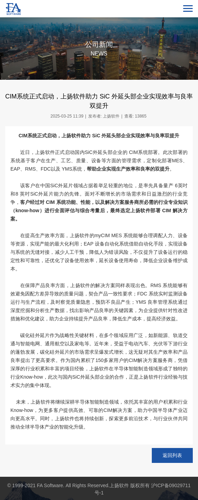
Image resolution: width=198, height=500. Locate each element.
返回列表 (172, 455)
